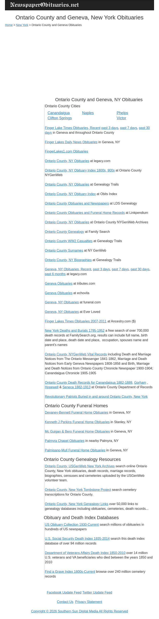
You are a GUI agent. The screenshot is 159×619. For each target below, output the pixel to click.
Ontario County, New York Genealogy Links (76, 504)
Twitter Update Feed (97, 592)
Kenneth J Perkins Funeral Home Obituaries (77, 422)
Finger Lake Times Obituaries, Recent (73, 128)
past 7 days (128, 128)
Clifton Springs (60, 118)
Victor (121, 118)
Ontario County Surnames (64, 250)
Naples (88, 113)
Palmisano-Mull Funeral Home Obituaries (75, 450)
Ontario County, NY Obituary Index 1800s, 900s (80, 170)
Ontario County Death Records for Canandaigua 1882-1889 (88, 382)
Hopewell (52, 387)
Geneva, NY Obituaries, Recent (68, 269)
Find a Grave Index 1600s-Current (70, 571)
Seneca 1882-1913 (76, 387)
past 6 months (55, 274)
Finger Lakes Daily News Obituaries (71, 142)
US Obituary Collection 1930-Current (72, 524)
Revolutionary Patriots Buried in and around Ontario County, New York (96, 396)
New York (22, 25)
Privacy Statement (88, 602)
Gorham (140, 382)
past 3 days (109, 128)
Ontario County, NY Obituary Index (70, 194)
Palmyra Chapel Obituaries (64, 441)
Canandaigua (59, 113)
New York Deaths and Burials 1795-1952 (75, 330)
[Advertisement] (79, 60)
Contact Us (65, 602)
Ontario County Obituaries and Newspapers (77, 203)
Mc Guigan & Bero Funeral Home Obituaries (77, 431)
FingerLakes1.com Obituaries (66, 151)
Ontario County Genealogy (64, 231)
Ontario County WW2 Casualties (69, 241)
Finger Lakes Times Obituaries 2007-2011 (76, 321)
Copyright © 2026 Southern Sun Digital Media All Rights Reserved (79, 611)
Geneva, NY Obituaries (62, 302)
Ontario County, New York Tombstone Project (78, 489)
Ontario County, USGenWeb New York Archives (80, 466)
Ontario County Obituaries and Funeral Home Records (85, 212)
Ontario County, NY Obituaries (67, 161)
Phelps (122, 113)
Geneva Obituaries (58, 283)
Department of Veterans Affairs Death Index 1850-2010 (85, 553)
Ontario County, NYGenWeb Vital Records (76, 354)
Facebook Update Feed (64, 592)
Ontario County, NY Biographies (68, 260)
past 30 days (140, 269)
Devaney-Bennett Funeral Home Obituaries (76, 412)
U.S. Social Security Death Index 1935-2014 (77, 538)
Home (9, 25)
